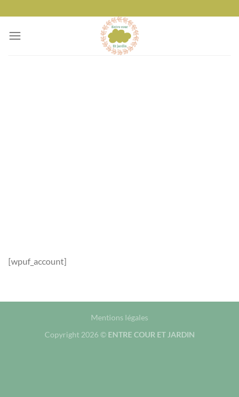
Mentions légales (119, 317)
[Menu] (14, 35)
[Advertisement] (119, 146)
